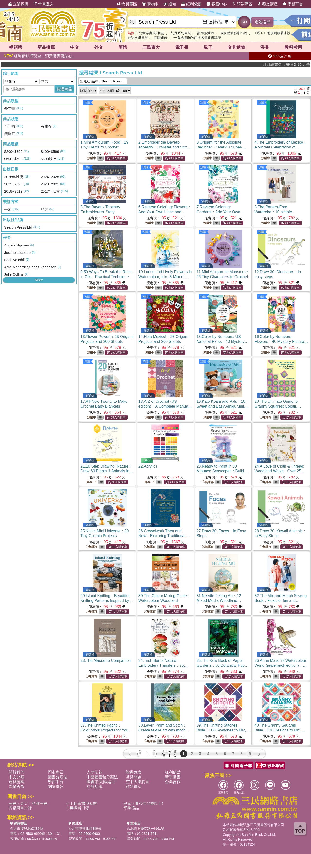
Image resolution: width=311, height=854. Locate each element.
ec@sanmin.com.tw (42, 839)
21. (106, 471)
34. (163, 665)
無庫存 (265, 417)
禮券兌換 (133, 772)
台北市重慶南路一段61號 (146, 828)
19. (222, 406)
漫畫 (264, 47)
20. (277, 406)
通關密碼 (16, 782)
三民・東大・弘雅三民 (28, 803)
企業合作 (173, 782)
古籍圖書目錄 (20, 808)
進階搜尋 (262, 22)
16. (281, 341)
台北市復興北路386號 (26, 828)
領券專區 (242, 4)
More (39, 280)
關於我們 (16, 772)
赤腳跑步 (160, 38)
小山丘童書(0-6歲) (81, 803)
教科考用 (293, 47)
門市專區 (55, 772)
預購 (87, 102)
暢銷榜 (15, 47)
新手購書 (173, 777)
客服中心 (217, 4)
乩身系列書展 (181, 33)
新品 (46, 47)
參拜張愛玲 (205, 33)
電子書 (181, 47)
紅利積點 (173, 772)
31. (219, 601)
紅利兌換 (191, 4)
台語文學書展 (138, 38)
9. (106, 277)
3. (221, 147)
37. (106, 730)
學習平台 (293, 4)
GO (244, 22)
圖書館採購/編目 (101, 782)
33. (105, 660)
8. (275, 212)
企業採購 (18, 4)
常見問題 (133, 777)
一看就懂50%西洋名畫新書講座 (197, 38)
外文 (98, 47)
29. (106, 601)
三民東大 (151, 47)
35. (223, 665)
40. (279, 730)
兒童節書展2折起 (151, 33)
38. (164, 730)
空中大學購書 (137, 782)
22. (147, 466)
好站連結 (133, 787)
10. (165, 277)
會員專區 (127, 4)
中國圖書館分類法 (102, 777)
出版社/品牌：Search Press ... (103, 81)
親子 (208, 47)
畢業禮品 (131, 808)
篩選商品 (64, 89)
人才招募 (94, 772)
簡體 (122, 47)
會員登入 (43, 4)
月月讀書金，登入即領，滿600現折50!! (296, 64)
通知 (170, 4)
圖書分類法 (57, 777)
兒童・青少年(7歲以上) (143, 803)
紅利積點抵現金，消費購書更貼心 (38, 56)
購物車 (150, 4)
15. (223, 341)
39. (223, 730)
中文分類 (16, 777)
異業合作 (16, 787)
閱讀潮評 (55, 787)
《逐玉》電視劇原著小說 (272, 33)
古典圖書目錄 (77, 808)
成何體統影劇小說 (233, 33)
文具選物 (236, 47)
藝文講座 (267, 4)
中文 (74, 47)
